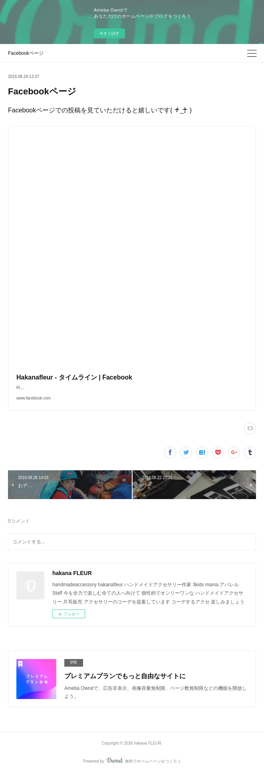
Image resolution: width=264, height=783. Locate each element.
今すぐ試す (109, 33)
